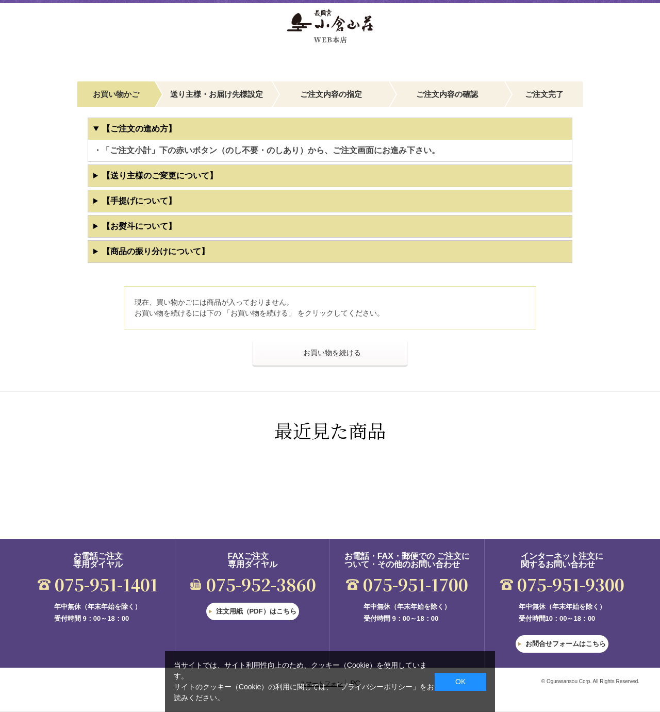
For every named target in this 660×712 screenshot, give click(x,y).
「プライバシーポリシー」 (376, 687)
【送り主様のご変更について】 (160, 175)
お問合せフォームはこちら (565, 644)
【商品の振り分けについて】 (155, 251)
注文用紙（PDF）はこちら (256, 611)
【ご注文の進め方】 (139, 128)
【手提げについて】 (139, 200)
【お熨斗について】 (139, 226)
